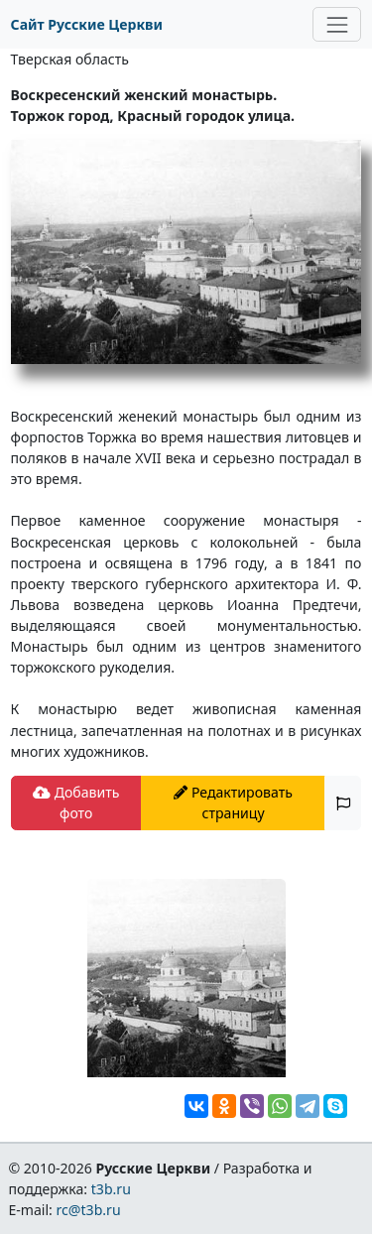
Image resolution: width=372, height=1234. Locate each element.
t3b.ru (111, 1188)
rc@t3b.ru (89, 1209)
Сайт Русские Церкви (87, 24)
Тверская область (70, 59)
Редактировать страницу (233, 802)
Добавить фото (76, 802)
